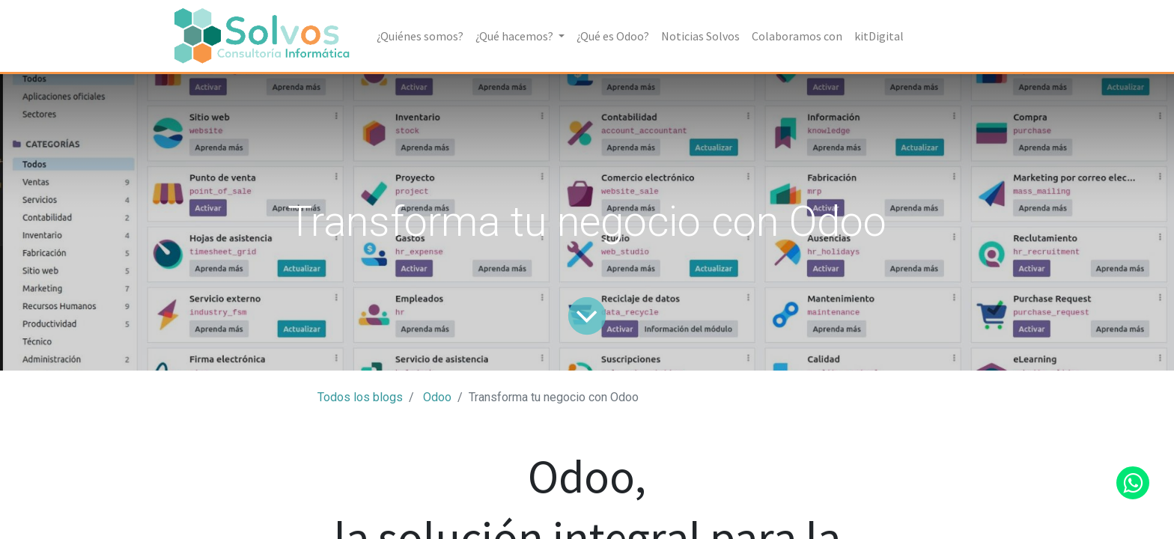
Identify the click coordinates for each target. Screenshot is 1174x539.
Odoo (437, 397)
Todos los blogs (360, 397)
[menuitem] (420, 36)
